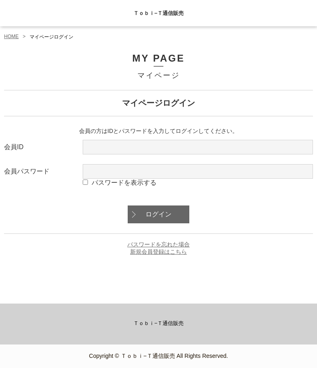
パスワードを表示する (124, 182)
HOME (11, 36)
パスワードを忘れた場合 (158, 244)
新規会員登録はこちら (158, 251)
